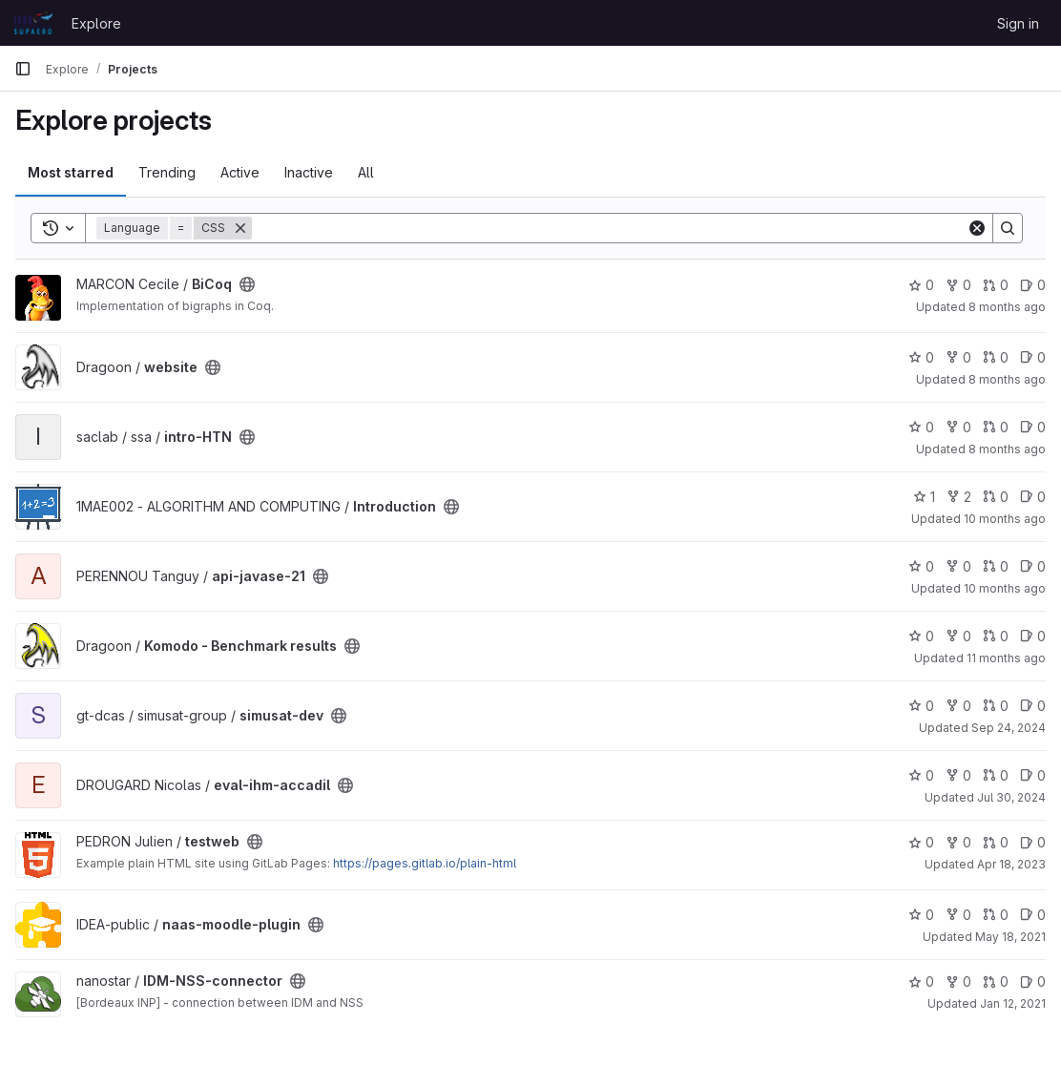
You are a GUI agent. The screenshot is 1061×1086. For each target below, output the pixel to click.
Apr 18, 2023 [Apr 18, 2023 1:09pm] (1011, 864)
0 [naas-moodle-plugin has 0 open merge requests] (996, 915)
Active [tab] (240, 172)
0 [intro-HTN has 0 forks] (958, 427)
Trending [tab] (167, 172)
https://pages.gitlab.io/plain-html (424, 863)
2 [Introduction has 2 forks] (959, 497)
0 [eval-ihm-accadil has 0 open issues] (1033, 775)
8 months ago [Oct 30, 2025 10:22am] (1007, 379)
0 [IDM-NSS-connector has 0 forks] (958, 981)
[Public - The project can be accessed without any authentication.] (247, 284)
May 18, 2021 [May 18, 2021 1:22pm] (1010, 936)
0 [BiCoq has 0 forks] (958, 285)
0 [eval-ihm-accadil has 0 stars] (921, 775)
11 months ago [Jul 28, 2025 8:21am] (1006, 658)
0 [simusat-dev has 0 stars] (921, 706)
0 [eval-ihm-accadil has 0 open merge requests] (996, 775)
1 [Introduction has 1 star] (924, 497)
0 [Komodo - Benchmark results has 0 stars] (921, 636)
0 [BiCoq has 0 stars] (921, 285)
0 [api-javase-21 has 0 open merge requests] (996, 566)
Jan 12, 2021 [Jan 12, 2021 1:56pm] (1013, 1003)
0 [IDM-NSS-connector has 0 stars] (921, 981)
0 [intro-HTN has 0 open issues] (1033, 427)
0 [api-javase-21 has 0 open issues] (1033, 566)
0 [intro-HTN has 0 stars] (921, 427)
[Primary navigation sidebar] (23, 68)
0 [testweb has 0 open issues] (1033, 842)
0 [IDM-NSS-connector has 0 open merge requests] (996, 981)
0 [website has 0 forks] (958, 357)
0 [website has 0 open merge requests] (996, 357)
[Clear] (977, 228)
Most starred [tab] (71, 172)
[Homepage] (33, 23)
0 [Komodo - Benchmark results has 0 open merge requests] (996, 636)
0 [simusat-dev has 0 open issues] (1033, 706)
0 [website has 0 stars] (921, 357)
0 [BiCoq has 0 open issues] (1033, 285)
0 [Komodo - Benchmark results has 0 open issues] (1033, 636)
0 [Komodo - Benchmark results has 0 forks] (958, 636)
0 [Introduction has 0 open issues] (1033, 497)
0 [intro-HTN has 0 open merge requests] (996, 427)
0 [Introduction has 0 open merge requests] (996, 497)
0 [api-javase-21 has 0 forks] (958, 566)
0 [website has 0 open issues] (1033, 357)
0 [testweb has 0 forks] (958, 842)
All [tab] (366, 172)
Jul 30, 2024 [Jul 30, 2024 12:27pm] (1011, 797)
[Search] (609, 228)
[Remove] (240, 228)
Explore (96, 23)
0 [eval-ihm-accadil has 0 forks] (958, 775)
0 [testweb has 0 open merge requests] (996, 842)
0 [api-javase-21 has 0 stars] (921, 566)
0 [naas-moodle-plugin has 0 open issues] (1033, 915)
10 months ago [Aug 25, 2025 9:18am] (1005, 588)
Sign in (1018, 23)
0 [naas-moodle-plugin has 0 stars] (921, 915)
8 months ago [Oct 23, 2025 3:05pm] (1007, 449)
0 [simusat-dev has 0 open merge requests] (996, 706)
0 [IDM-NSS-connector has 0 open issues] (1033, 981)
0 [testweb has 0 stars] (921, 842)
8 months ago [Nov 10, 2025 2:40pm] (1007, 307)
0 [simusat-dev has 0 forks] (958, 706)
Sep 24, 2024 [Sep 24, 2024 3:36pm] (1008, 728)
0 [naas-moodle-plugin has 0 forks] (958, 915)
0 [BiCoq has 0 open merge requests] (996, 285)
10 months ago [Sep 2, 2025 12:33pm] (1005, 519)
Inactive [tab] (308, 172)
